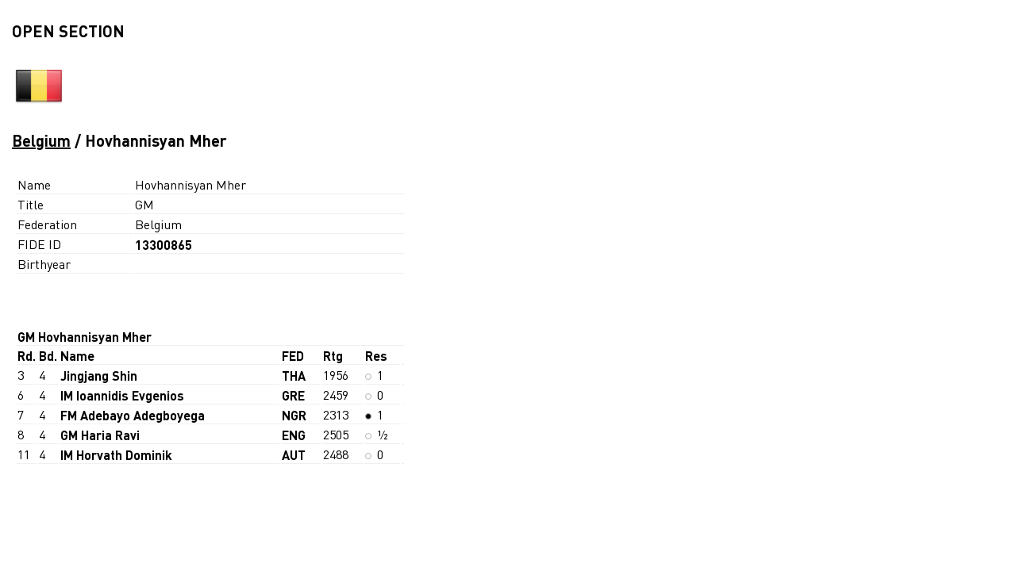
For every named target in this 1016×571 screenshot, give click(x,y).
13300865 (163, 244)
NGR (294, 415)
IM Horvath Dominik (116, 454)
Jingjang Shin (98, 375)
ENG (294, 435)
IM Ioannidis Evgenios (122, 395)
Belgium (41, 140)
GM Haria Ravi (100, 435)
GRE (293, 395)
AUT (294, 454)
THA (294, 375)
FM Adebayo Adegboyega (132, 415)
